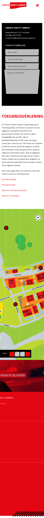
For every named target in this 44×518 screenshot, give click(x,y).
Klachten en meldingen (10, 195)
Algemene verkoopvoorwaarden (14, 190)
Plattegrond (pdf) (8, 184)
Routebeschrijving (9, 179)
